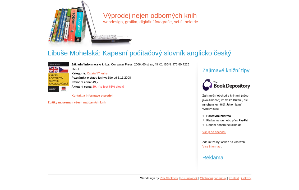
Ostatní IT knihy (97, 73)
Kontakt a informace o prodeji (92, 95)
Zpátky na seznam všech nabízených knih (77, 102)
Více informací (212, 146)
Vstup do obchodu (214, 132)
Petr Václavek (169, 178)
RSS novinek (188, 178)
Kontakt (234, 178)
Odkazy (246, 178)
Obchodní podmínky (213, 178)
